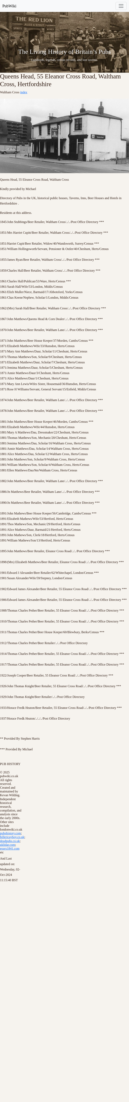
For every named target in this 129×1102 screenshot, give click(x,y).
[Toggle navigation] (121, 6)
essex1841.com (9, 848)
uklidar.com (7, 844)
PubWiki (9, 6)
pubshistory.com (10, 833)
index (23, 92)
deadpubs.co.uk (10, 841)
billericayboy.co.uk (12, 837)
